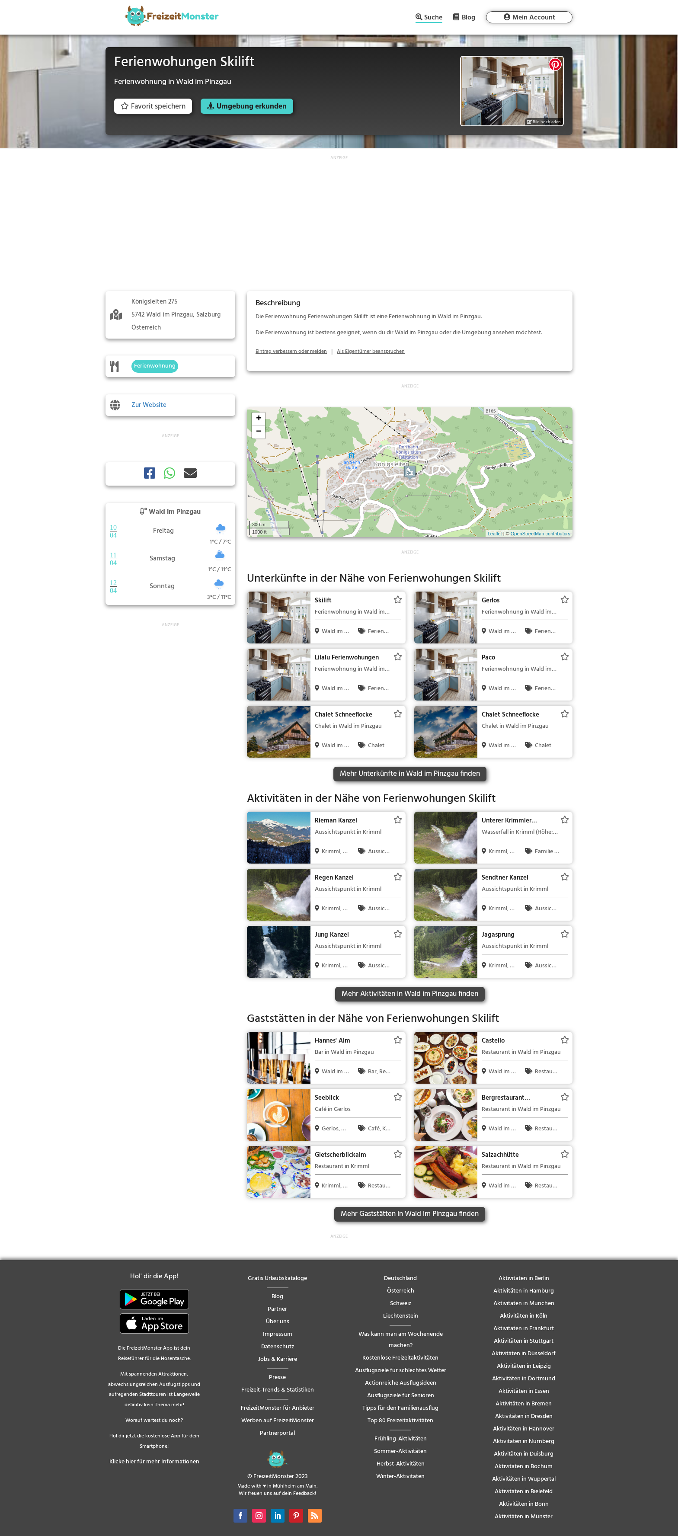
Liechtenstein (400, 1316)
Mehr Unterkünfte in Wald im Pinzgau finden (410, 774)
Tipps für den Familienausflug (400, 1408)
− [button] (259, 432)
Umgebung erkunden (252, 106)
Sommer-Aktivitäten (400, 1451)
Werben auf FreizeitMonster (277, 1421)
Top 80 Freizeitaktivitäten (400, 1421)
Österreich (400, 1291)
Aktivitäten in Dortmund (523, 1379)
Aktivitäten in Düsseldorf (524, 1354)
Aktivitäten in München (523, 1304)
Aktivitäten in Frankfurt (523, 1329)
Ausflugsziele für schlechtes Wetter (400, 1371)
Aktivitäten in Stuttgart (523, 1341)
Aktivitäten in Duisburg (523, 1454)
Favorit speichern (153, 106)
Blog (468, 17)
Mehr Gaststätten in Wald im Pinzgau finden (410, 1214)
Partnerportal (277, 1433)
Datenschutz (277, 1347)
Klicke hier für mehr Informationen (154, 1462)
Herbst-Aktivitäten (401, 1464)
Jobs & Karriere (277, 1359)
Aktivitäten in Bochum (524, 1467)
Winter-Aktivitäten (400, 1477)
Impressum (277, 1334)
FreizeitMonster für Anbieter (277, 1408)
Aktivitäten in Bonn (524, 1504)
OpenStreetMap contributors (540, 533)
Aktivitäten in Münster (524, 1517)
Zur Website (148, 405)
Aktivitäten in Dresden (524, 1416)
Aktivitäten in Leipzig (524, 1366)
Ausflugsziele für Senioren (400, 1396)
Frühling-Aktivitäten (400, 1439)
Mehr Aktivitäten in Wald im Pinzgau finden (410, 994)
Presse (277, 1377)
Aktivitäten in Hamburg (523, 1291)
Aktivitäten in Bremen (524, 1404)
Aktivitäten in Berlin (524, 1278)
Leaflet (495, 533)
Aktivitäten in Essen (524, 1391)
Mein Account (533, 17)
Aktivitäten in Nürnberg (523, 1441)
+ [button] (259, 419)
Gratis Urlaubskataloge (277, 1278)
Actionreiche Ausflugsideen (400, 1383)
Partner (277, 1309)
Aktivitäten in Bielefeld (524, 1492)
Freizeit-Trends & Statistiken (277, 1390)
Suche (433, 18)
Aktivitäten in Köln (523, 1316)
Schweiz (400, 1304)
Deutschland (400, 1278)
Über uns (277, 1322)
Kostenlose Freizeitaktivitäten (400, 1358)
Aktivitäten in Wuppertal (524, 1479)
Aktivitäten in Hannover (523, 1429)
